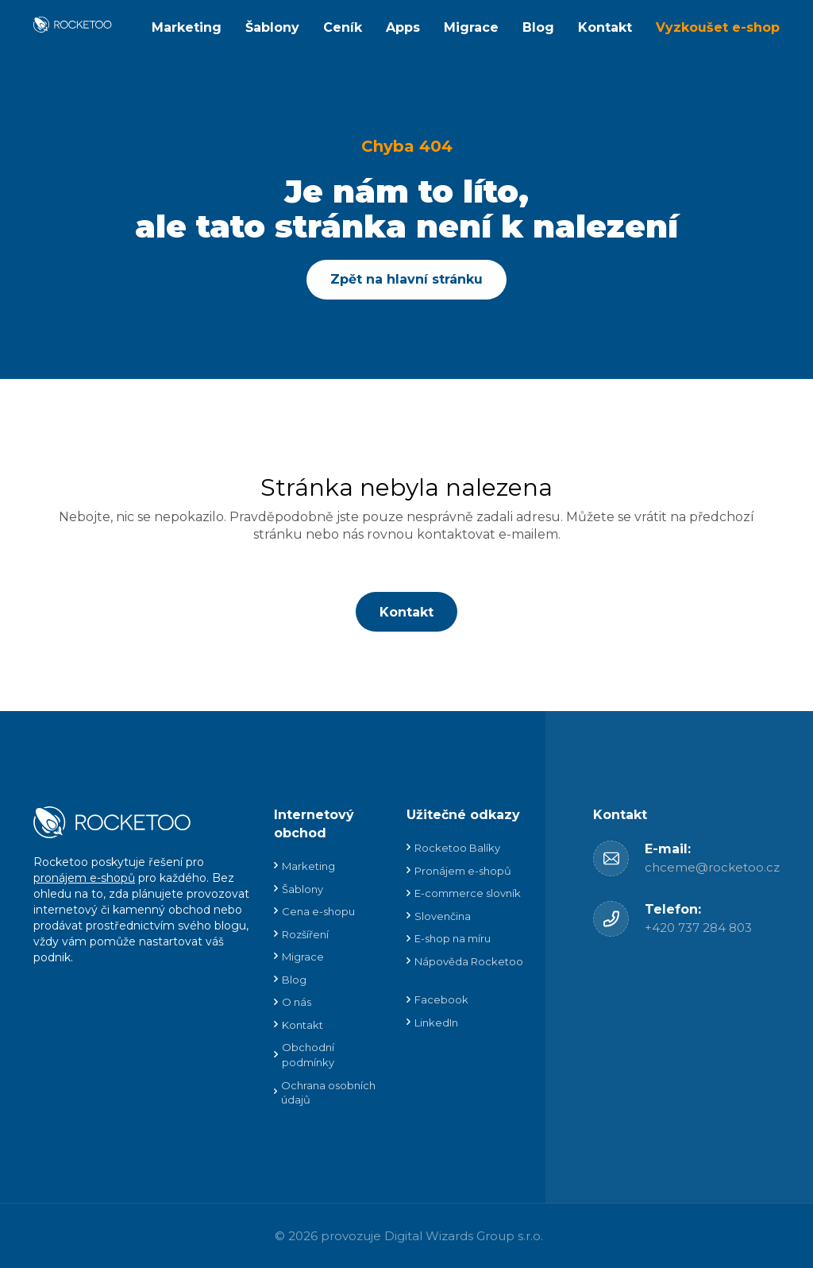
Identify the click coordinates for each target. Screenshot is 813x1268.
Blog (538, 27)
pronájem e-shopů (84, 878)
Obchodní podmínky (308, 1055)
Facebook (441, 999)
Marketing (187, 27)
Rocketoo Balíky (457, 847)
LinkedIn (436, 1022)
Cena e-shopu (318, 911)
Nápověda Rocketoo (468, 961)
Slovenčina (442, 916)
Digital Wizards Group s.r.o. (463, 1235)
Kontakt (605, 27)
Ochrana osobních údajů (328, 1093)
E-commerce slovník (467, 893)
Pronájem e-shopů (462, 870)
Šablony (272, 27)
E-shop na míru (452, 938)
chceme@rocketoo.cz (712, 867)
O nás (296, 1001)
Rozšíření (305, 934)
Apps (403, 27)
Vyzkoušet (718, 27)
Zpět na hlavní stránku (406, 279)
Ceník (342, 27)
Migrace (471, 27)
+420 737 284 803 (698, 927)
